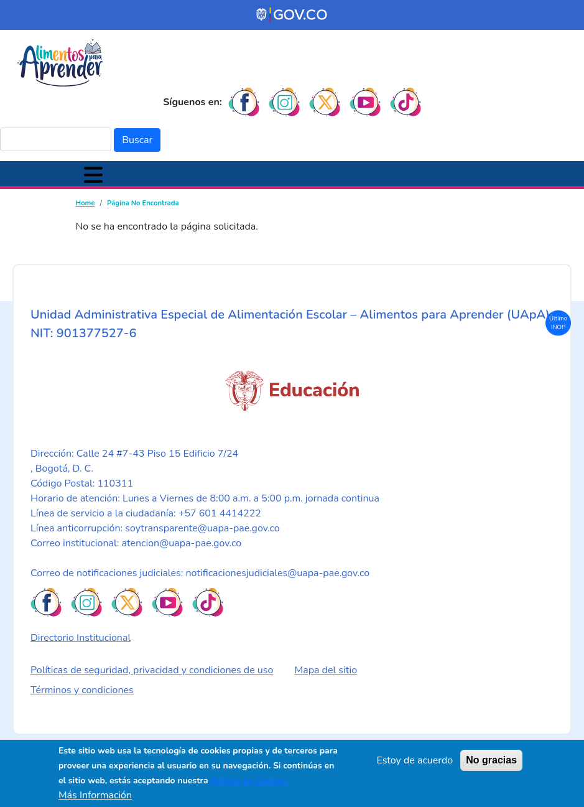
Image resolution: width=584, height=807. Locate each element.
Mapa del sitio (326, 670)
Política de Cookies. (248, 780)
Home (85, 203)
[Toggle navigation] (93, 173)
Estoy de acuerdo (414, 760)
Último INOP (558, 322)
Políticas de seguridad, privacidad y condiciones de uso (151, 670)
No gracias (491, 760)
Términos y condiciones (82, 690)
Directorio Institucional (80, 638)
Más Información (95, 795)
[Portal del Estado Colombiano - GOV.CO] (292, 15)
